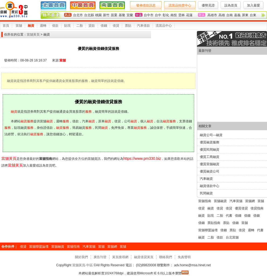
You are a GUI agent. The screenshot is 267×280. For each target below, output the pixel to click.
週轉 (43, 25)
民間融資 (206, 193)
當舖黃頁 (33, 34)
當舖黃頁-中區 (82, 265)
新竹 (106, 15)
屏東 (245, 15)
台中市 (148, 15)
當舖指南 (204, 201)
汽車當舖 (236, 201)
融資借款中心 (209, 186)
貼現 (67, 25)
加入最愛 (253, 5)
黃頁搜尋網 (120, 257)
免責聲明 (184, 257)
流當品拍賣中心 (180, 5)
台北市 (78, 15)
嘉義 (237, 15)
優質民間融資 (209, 149)
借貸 (116, 25)
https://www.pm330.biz (142, 158)
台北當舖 (232, 237)
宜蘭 (129, 15)
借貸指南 (257, 208)
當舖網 (250, 201)
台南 (229, 15)
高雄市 (212, 15)
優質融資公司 (209, 171)
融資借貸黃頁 (143, 257)
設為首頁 (230, 5)
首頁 (6, 25)
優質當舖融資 (209, 164)
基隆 (122, 15)
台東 (253, 15)
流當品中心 (164, 25)
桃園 (98, 15)
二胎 (79, 25)
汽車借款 (143, 25)
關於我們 (81, 257)
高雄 (221, 15)
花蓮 (189, 15)
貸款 (91, 25)
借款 (55, 25)
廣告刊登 (100, 257)
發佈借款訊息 (146, 5)
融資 (31, 25)
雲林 (181, 15)
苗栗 (114, 15)
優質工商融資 (209, 157)
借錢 (104, 25)
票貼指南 (213, 223)
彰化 (166, 15)
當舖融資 (220, 201)
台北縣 (89, 15)
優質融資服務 (209, 142)
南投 (173, 15)
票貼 (128, 25)
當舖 (19, 25)
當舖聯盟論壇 (208, 230)
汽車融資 (206, 179)
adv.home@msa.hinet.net (192, 265)
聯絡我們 (165, 257)
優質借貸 (241, 208)
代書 (229, 215)
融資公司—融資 (211, 135)
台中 (158, 15)
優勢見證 (208, 5)
